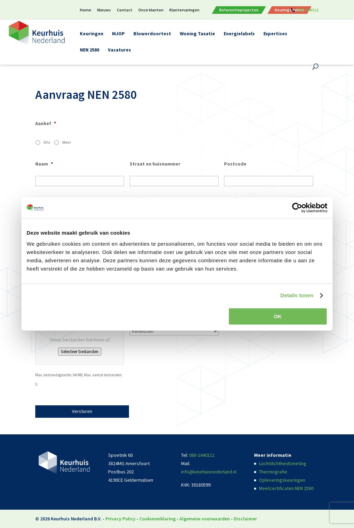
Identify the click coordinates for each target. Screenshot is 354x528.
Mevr (66, 142)
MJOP (118, 34)
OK (278, 316)
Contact (124, 10)
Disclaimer (245, 519)
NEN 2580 (89, 50)
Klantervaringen (184, 10)
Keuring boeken (289, 10)
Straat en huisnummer (155, 164)
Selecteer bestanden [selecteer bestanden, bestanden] (80, 352)
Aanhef (45, 123)
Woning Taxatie (197, 34)
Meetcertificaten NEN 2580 (286, 488)
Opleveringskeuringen (282, 480)
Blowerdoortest (152, 34)
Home (85, 10)
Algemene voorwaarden (204, 519)
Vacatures (119, 50)
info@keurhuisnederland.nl (208, 472)
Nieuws (104, 10)
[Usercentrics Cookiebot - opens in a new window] (297, 207)
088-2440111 (308, 10)
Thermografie (273, 472)
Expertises (275, 34)
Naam (44, 164)
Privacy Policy (120, 519)
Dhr (47, 142)
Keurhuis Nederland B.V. (76, 519)
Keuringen (91, 34)
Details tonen (296, 295)
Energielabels (239, 34)
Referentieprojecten (239, 10)
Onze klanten (151, 10)
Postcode (235, 164)
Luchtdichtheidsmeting (282, 463)
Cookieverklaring (157, 519)
